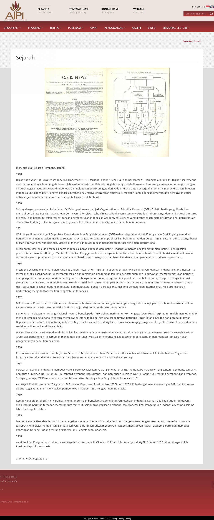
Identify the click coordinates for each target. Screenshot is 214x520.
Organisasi (12, 32)
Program (35, 32)
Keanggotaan (115, 32)
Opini (93, 32)
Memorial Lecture (176, 32)
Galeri (136, 32)
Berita (55, 32)
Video (151, 32)
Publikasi (75, 32)
